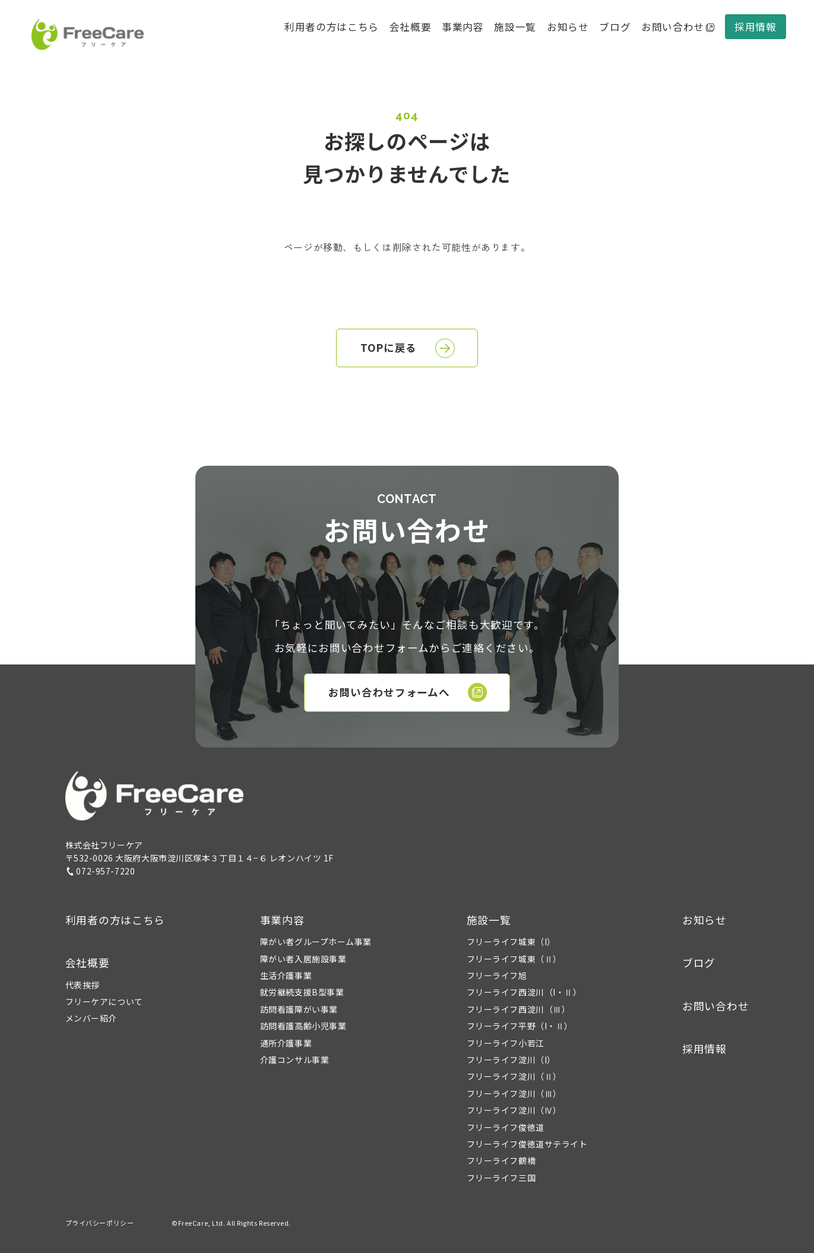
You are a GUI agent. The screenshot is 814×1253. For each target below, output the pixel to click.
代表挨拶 (82, 985)
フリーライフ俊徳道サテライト (527, 1144)
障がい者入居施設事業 (303, 959)
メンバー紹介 (91, 1018)
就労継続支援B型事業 (302, 992)
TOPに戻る (407, 348)
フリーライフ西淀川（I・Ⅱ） (524, 992)
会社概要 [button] (410, 27)
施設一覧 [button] (489, 919)
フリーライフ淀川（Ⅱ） (514, 1076)
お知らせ (568, 27)
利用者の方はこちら (331, 27)
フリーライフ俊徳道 (505, 1127)
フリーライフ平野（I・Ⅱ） (520, 1026)
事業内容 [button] (282, 919)
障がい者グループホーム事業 (316, 941)
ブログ (615, 27)
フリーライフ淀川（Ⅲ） (514, 1093)
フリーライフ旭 (497, 975)
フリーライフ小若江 (505, 1043)
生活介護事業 (286, 975)
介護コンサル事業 (294, 1060)
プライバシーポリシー (99, 1222)
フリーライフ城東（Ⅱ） (514, 959)
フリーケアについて (104, 1001)
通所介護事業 (286, 1043)
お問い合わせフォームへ (407, 692)
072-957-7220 (100, 871)
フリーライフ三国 (501, 1178)
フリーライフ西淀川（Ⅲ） (519, 1009)
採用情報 (755, 27)
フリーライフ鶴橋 (501, 1160)
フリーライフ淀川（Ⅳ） (514, 1110)
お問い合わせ (677, 27)
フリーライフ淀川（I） (511, 1060)
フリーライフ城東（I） (511, 941)
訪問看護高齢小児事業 (303, 1026)
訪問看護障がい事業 (299, 1009)
